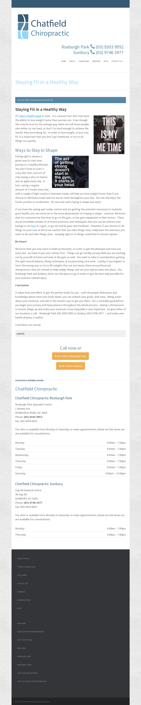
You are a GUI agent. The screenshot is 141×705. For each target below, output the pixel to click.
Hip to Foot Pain (24, 640)
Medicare (96, 61)
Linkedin (124, 2)
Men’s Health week (30, 116)
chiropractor (35, 100)
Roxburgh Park (24, 600)
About (72, 61)
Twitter (110, 2)
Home (63, 61)
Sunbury (21, 592)
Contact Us (116, 61)
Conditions (84, 61)
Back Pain (21, 623)
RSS (114, 2)
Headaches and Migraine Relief (30, 631)
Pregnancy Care (24, 665)
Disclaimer (22, 575)
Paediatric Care (24, 656)
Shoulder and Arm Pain (27, 673)
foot (33, 226)
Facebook (104, 2)
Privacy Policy (23, 558)
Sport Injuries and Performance (32, 681)
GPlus (119, 2)
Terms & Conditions (26, 567)
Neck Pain (21, 648)
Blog (106, 61)
